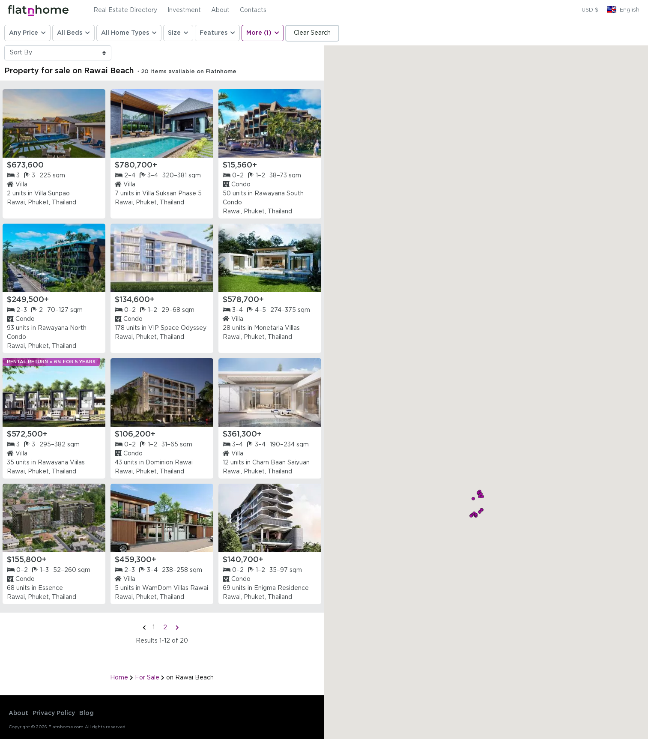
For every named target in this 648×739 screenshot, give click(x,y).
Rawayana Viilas (61, 462)
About (220, 10)
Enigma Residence (281, 588)
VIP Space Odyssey (177, 328)
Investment (184, 10)
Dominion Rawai (169, 462)
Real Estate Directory (125, 10)
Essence (50, 588)
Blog (86, 713)
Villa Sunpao (52, 193)
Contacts (253, 10)
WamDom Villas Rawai (175, 588)
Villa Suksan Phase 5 (172, 193)
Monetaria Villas (277, 328)
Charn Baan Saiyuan (281, 462)
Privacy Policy (54, 713)
